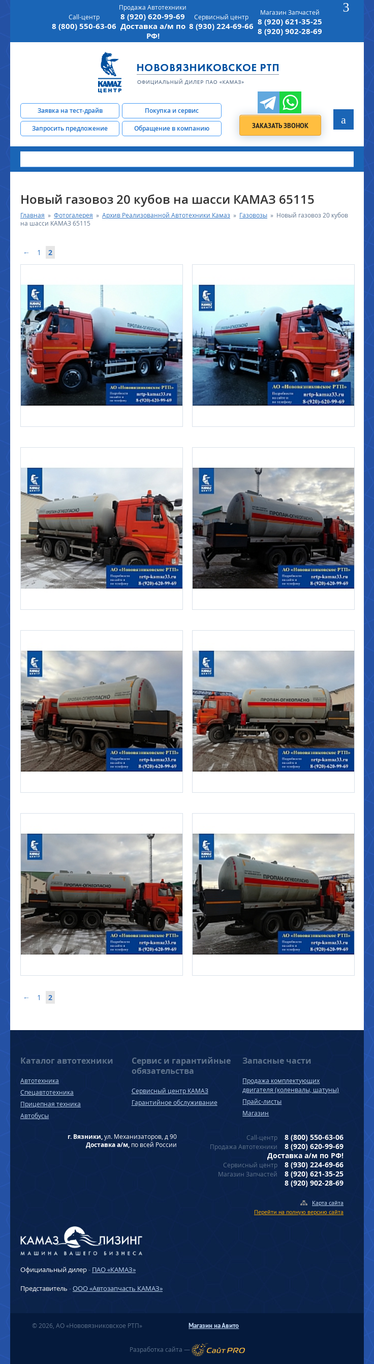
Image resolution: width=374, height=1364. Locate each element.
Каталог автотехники (66, 1060)
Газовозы (253, 215)
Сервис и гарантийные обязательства (181, 1065)
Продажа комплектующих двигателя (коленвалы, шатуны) (290, 1085)
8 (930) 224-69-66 (221, 26)
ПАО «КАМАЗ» (114, 1269)
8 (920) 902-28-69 (290, 31)
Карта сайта (328, 1202)
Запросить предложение (70, 128)
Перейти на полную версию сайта (299, 1212)
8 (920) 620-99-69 (152, 16)
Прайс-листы (262, 1101)
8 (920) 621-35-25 (290, 21)
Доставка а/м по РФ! (152, 31)
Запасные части (276, 1060)
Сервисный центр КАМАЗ (170, 1091)
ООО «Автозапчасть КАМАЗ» (118, 1288)
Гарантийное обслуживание (174, 1102)
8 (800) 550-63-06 (84, 26)
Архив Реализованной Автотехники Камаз (166, 215)
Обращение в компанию (171, 128)
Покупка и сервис (172, 110)
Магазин (255, 1113)
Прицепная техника (50, 1104)
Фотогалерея (73, 215)
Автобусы (34, 1115)
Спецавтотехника (47, 1092)
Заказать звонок (280, 125)
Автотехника (39, 1080)
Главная (32, 215)
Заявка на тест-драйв (70, 110)
